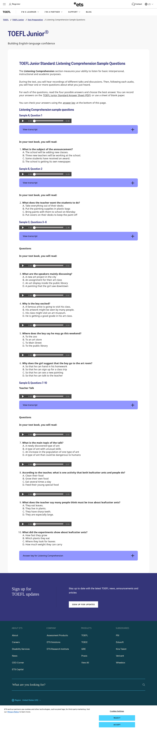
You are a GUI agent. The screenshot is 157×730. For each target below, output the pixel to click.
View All (85, 662)
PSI (117, 635)
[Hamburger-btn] (4, 4)
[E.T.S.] (78, 4)
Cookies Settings (117, 718)
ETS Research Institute (58, 649)
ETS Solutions (53, 642)
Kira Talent (121, 649)
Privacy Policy (13, 718)
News (14, 656)
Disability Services (21, 649)
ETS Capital (18, 669)
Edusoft (120, 642)
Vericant (120, 656)
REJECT (117, 724)
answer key (69, 102)
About (15, 635)
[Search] (143, 684)
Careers (16, 642)
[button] (30, 12)
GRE (83, 649)
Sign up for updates (83, 604)
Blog (89, 12)
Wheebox (120, 662)
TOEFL (84, 635)
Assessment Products (57, 635)
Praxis (84, 656)
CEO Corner (18, 662)
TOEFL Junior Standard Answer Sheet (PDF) (67, 95)
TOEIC (84, 642)
